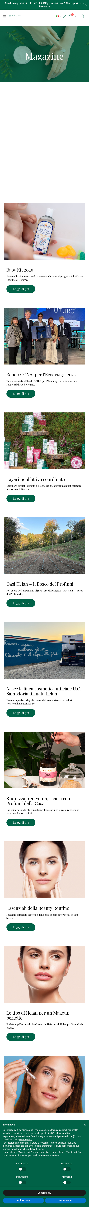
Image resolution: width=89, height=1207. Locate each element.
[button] (84, 1124)
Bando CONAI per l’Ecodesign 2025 (41, 374)
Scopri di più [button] (44, 1193)
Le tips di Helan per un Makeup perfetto (37, 1015)
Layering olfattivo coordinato (35, 479)
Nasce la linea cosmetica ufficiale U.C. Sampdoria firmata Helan (43, 691)
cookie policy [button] (25, 1139)
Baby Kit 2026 (19, 270)
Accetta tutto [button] (65, 1200)
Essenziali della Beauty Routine (37, 908)
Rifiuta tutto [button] (23, 1200)
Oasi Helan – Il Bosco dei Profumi (39, 584)
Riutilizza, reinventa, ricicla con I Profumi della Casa (39, 800)
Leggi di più (21, 289)
